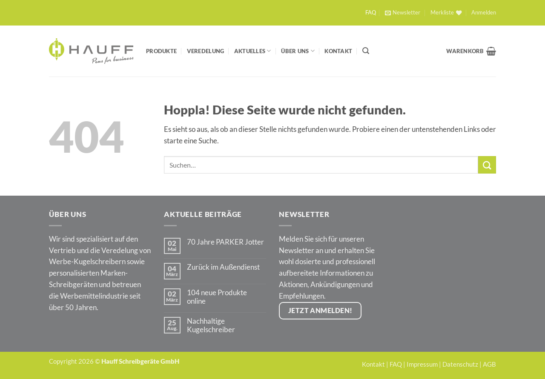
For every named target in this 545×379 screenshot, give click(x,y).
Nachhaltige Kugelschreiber (211, 325)
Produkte (161, 51)
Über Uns (298, 51)
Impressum (422, 364)
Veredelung (205, 51)
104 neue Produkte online (217, 296)
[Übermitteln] (487, 165)
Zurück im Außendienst (223, 267)
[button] (402, 13)
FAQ (370, 12)
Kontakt (338, 51)
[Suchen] (365, 51)
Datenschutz (460, 364)
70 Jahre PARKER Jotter (225, 242)
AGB (489, 364)
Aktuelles (252, 51)
